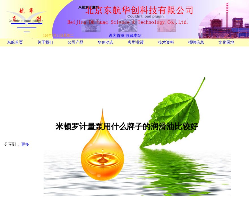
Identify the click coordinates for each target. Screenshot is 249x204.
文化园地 (226, 42)
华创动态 (105, 42)
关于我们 (45, 42)
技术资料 (166, 42)
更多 (25, 144)
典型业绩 (136, 42)
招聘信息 (196, 42)
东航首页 (15, 42)
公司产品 (75, 42)
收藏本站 (132, 35)
